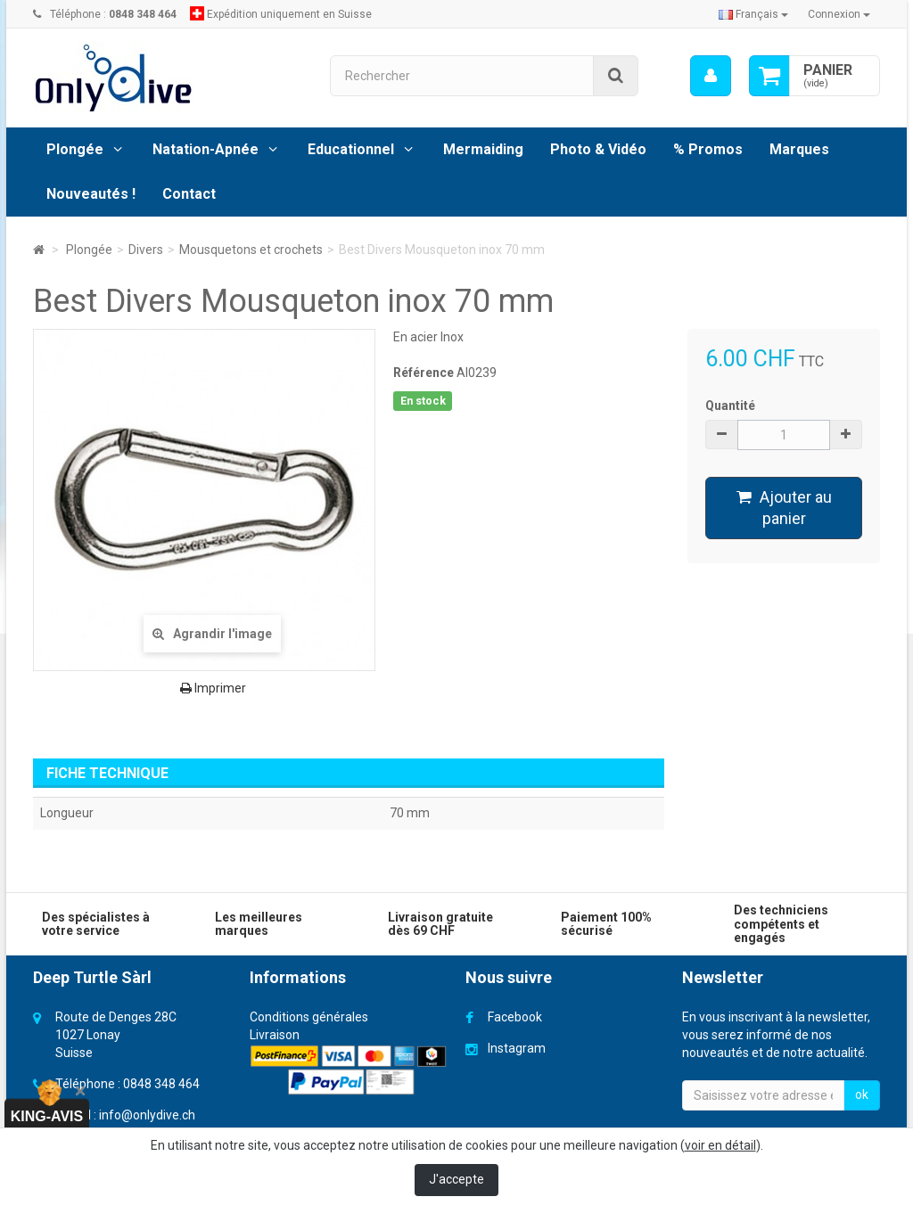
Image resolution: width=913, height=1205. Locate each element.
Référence (423, 372)
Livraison (275, 1035)
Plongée (74, 149)
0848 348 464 (161, 1084)
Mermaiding (483, 149)
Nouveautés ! (91, 193)
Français (753, 14)
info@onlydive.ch (147, 1115)
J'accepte (456, 1179)
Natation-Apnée (205, 149)
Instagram (517, 1048)
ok (861, 1094)
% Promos (708, 149)
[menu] (710, 75)
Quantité (730, 405)
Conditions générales (309, 1017)
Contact (189, 193)
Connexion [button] (839, 14)
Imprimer (213, 688)
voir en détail (720, 1145)
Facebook (515, 1017)
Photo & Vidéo (598, 149)
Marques (799, 149)
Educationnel (351, 149)
